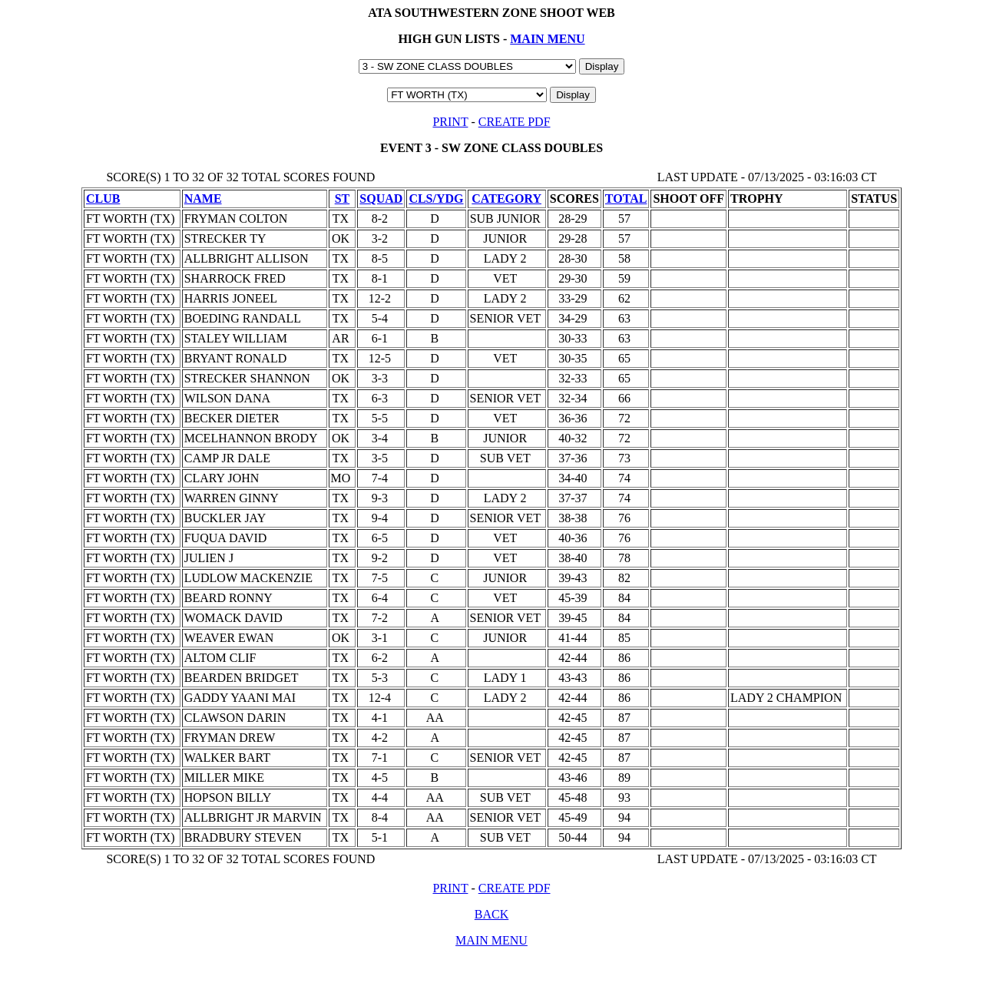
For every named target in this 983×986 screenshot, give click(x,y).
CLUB (103, 198)
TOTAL (626, 198)
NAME (203, 198)
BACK (491, 914)
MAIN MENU (547, 38)
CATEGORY (506, 198)
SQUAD (380, 198)
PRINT (450, 121)
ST (342, 198)
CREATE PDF (514, 121)
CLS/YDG (436, 198)
